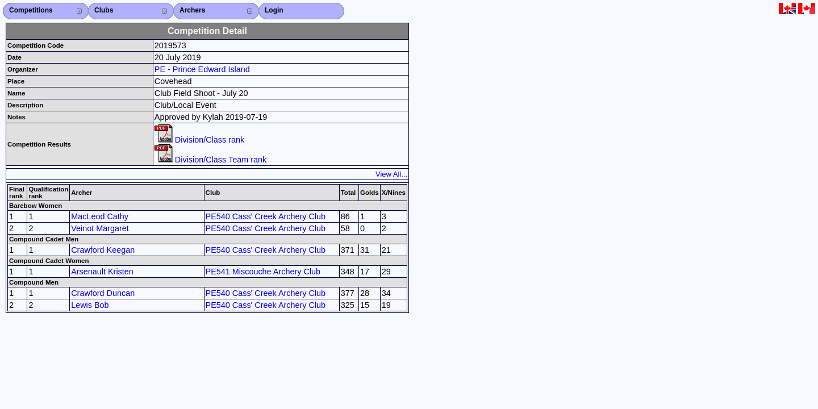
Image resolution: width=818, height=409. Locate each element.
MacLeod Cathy (99, 216)
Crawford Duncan (103, 293)
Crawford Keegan (103, 249)
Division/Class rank (199, 139)
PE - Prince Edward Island (202, 69)
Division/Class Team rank (210, 159)
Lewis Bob (89, 305)
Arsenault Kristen (102, 271)
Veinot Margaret (100, 228)
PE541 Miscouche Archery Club (263, 271)
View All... (391, 174)
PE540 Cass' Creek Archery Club (266, 216)
